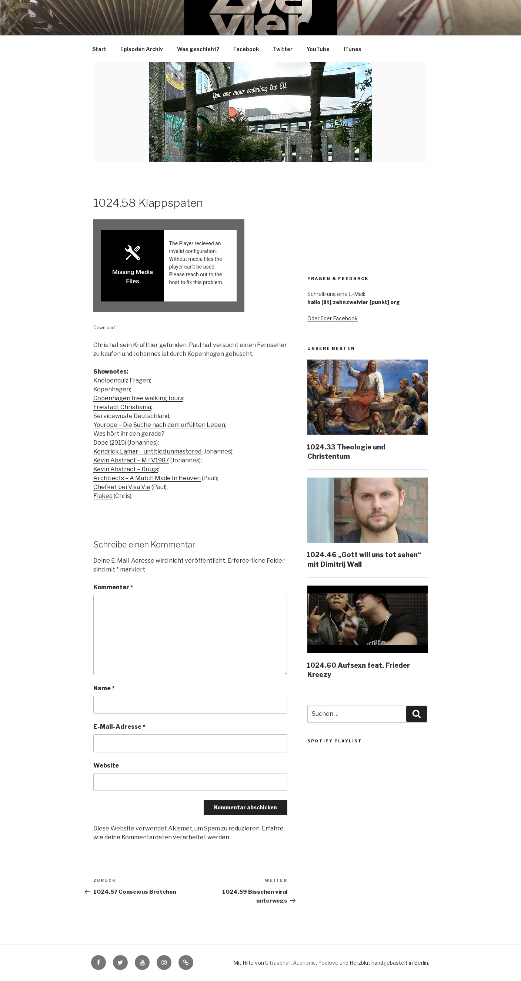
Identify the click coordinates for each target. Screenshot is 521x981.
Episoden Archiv (141, 49)
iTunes (352, 49)
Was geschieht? (198, 49)
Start (99, 49)
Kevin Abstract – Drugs (125, 469)
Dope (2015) (109, 442)
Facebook (246, 49)
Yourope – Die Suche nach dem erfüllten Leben (159, 425)
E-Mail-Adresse (119, 727)
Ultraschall (278, 963)
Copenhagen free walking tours (138, 398)
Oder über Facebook (332, 318)
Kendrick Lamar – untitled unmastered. (148, 451)
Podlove (328, 963)
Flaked (103, 496)
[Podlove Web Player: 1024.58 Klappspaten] (190, 265)
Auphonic (304, 963)
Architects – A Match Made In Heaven (147, 478)
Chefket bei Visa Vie (121, 487)
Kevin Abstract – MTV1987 (131, 460)
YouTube (318, 49)
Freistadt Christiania (122, 407)
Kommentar (113, 587)
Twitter (283, 49)
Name (104, 688)
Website (106, 765)
